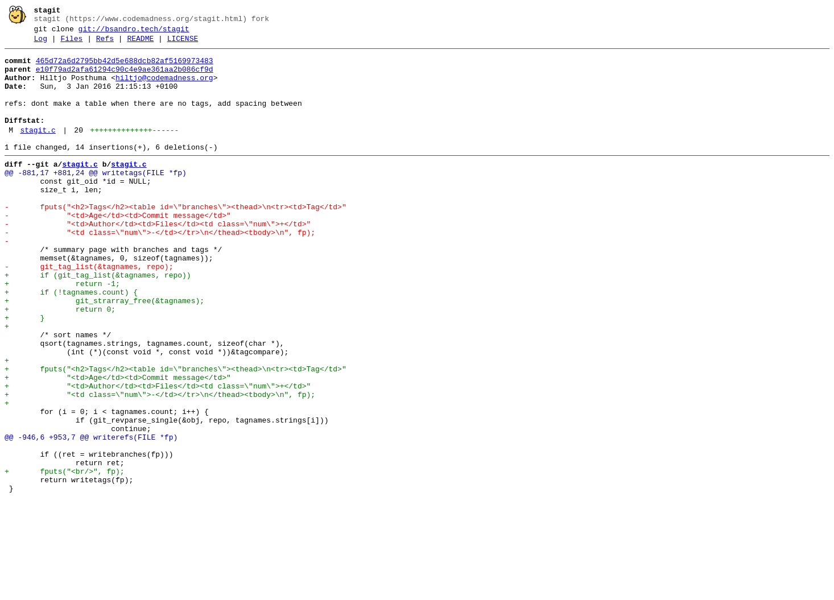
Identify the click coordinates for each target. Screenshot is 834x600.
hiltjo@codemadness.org (164, 88)
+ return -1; (62, 331)
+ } (24, 372)
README (140, 44)
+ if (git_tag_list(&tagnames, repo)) (98, 321)
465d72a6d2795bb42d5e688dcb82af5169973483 (124, 68)
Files (71, 44)
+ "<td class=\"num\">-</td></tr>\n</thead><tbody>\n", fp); (160, 465)
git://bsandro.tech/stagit (134, 32)
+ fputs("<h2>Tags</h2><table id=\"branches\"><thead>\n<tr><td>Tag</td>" (175, 434)
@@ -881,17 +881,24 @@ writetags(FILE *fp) (96, 198)
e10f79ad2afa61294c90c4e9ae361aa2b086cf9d (124, 78)
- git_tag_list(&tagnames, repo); (89, 311)
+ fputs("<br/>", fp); (65, 557)
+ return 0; (60, 362)
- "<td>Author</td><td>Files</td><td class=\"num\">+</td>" (158, 260)
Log (40, 44)
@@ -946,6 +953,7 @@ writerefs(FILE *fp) (91, 516)
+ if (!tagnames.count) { (71, 342)
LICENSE (183, 44)
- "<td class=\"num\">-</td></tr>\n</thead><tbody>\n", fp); (160, 270)
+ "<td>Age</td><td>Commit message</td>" (118, 444)
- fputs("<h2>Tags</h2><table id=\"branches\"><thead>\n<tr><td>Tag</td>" (175, 239)
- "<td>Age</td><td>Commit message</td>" (118, 250)
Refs (105, 44)
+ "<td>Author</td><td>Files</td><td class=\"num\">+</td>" (158, 454)
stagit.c (37, 151)
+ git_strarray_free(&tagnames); (104, 352)
